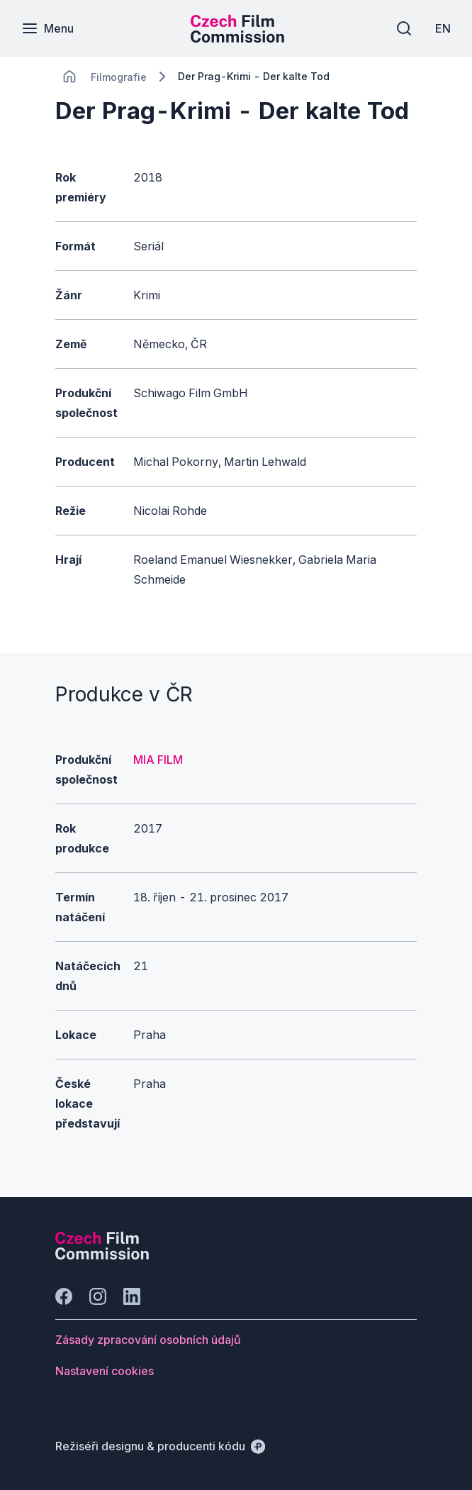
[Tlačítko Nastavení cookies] (104, 1370)
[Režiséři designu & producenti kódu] (160, 1446)
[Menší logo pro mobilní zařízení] (237, 38)
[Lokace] (119, 77)
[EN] (443, 28)
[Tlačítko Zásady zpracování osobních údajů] (148, 1339)
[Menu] (47, 28)
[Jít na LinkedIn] (132, 1296)
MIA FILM (158, 759)
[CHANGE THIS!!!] (69, 76)
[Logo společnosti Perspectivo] (102, 1255)
